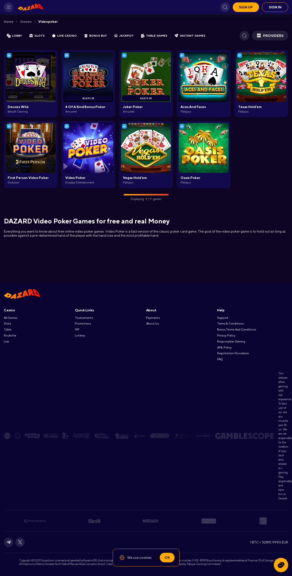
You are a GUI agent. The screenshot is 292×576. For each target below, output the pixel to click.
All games (10, 317)
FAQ (220, 359)
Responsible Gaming (231, 341)
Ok (167, 557)
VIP (77, 329)
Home (8, 21)
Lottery (80, 335)
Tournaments (84, 317)
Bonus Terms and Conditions (236, 329)
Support (222, 317)
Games (26, 21)
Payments (153, 317)
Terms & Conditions (230, 323)
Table (7, 329)
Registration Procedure (233, 353)
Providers (270, 35)
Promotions (83, 323)
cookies (145, 557)
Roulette (10, 335)
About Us (152, 323)
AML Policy (224, 347)
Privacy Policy (226, 335)
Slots (7, 323)
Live (6, 341)
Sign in (275, 7)
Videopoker (48, 21)
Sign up (246, 7)
